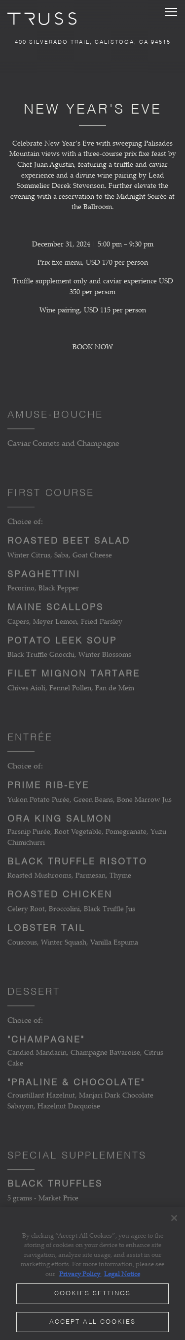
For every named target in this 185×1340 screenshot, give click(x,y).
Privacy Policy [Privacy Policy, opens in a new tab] (80, 1273)
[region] (92, 1273)
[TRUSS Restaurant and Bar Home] (41, 17)
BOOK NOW (93, 346)
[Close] (174, 1218)
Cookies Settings (92, 1293)
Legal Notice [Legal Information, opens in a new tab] (122, 1273)
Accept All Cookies (92, 1322)
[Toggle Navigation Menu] (171, 12)
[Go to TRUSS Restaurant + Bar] (92, 42)
